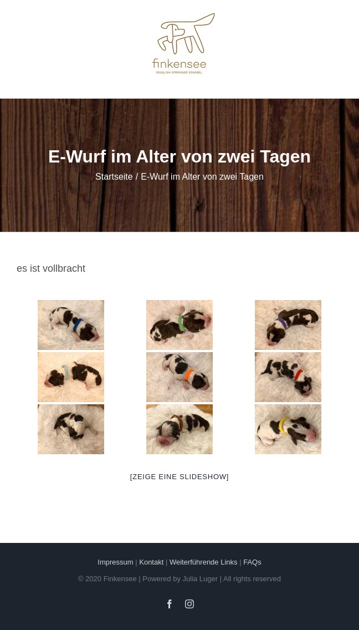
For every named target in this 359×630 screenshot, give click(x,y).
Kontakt (151, 562)
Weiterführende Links (204, 562)
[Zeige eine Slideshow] (179, 476)
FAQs (252, 562)
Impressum (115, 562)
